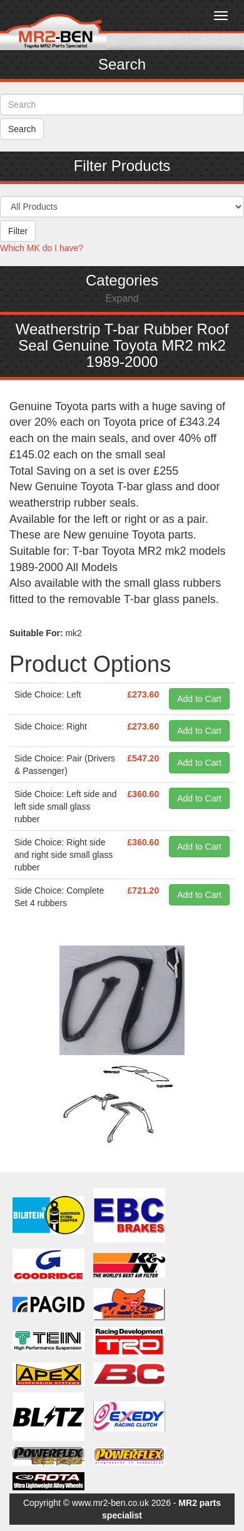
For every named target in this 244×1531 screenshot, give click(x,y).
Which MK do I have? (41, 248)
